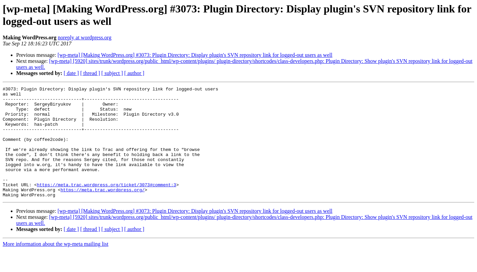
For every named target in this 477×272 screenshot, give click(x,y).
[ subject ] (112, 73)
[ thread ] (90, 73)
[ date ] (71, 73)
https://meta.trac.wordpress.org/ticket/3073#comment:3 (106, 205)
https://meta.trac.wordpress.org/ (103, 211)
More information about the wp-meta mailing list (55, 266)
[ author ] (134, 73)
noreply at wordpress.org (84, 37)
